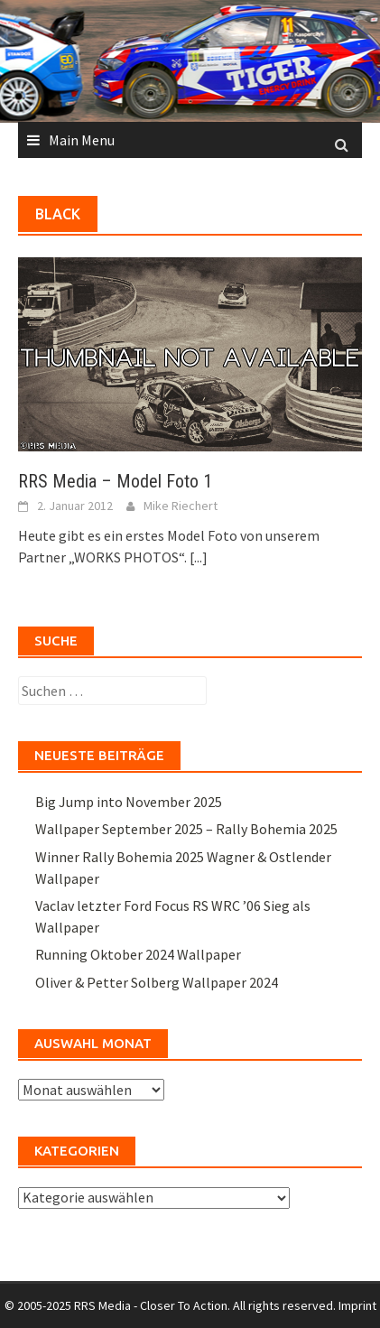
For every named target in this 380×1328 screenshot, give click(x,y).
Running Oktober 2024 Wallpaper (138, 954)
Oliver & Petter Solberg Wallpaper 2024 (156, 982)
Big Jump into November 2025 (128, 802)
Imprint (357, 1305)
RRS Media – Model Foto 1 (115, 481)
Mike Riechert (181, 505)
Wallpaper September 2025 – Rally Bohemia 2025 (186, 829)
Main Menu (82, 140)
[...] (199, 557)
